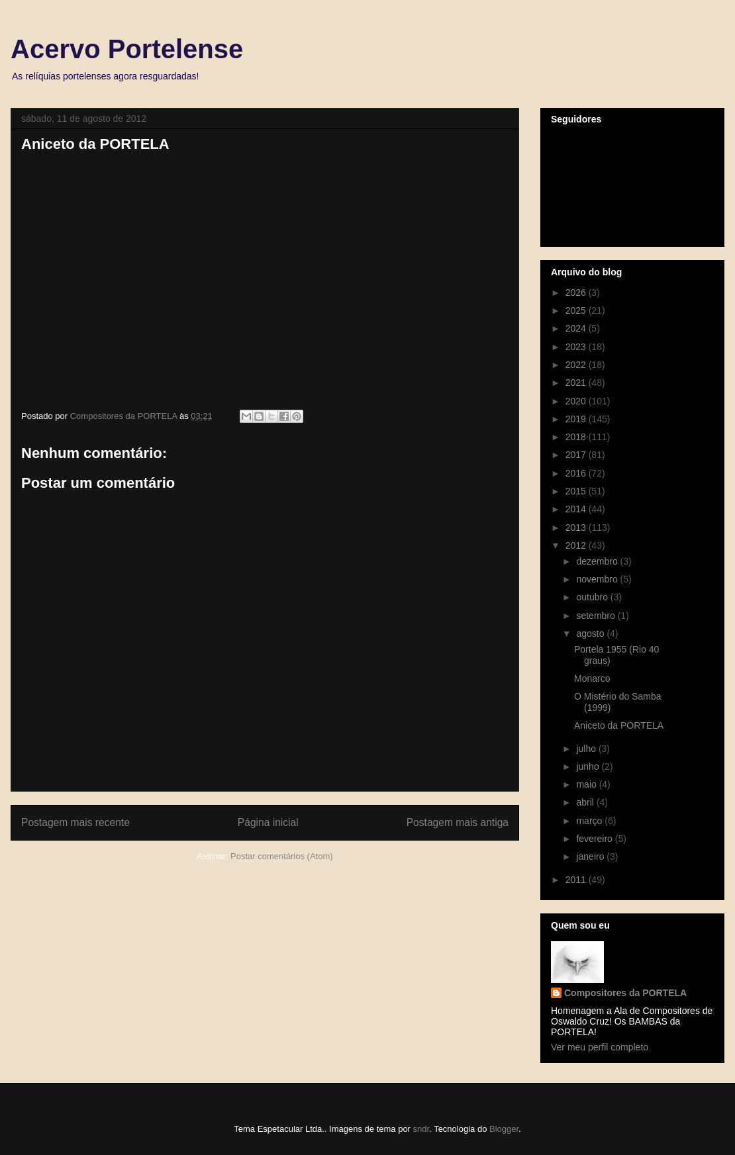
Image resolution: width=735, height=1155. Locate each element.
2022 (577, 364)
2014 (577, 509)
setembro (596, 615)
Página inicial (268, 822)
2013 (577, 527)
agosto (591, 633)
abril (586, 802)
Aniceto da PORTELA (618, 725)
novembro (598, 579)
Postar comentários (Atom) (281, 856)
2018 (577, 437)
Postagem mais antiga (458, 822)
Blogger (503, 1129)
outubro (593, 597)
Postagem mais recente (75, 822)
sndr (421, 1129)
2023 (577, 347)
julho (587, 748)
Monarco (592, 678)
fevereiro (595, 838)
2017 (577, 454)
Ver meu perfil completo (599, 1047)
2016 (577, 473)
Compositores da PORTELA (625, 993)
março (590, 820)
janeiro (591, 856)
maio (587, 784)
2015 (577, 491)
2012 (577, 545)
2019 (577, 419)
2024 (577, 328)
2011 (577, 879)
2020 (577, 401)
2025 (577, 310)
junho (588, 766)
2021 (577, 382)
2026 (577, 292)
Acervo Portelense (127, 49)
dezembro (598, 561)
